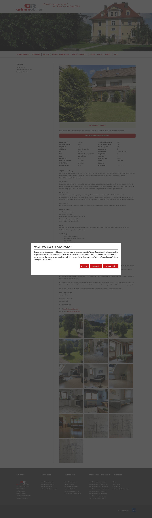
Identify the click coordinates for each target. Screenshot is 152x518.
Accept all (110, 266)
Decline (84, 266)
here (116, 257)
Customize (96, 266)
